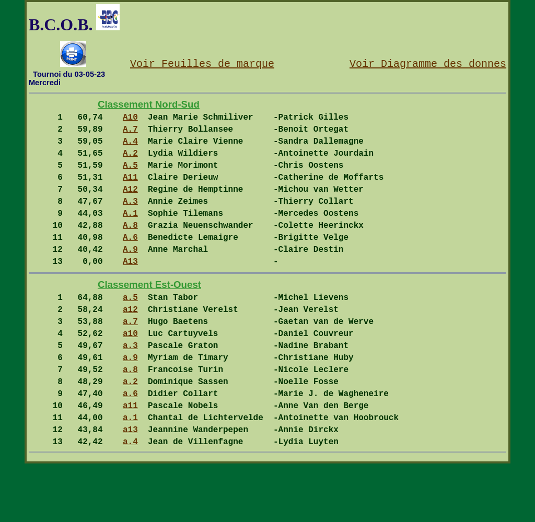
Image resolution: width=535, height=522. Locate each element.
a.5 (130, 330)
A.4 (130, 149)
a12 (130, 344)
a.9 (130, 401)
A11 (130, 191)
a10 (130, 372)
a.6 (130, 443)
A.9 (130, 276)
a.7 (130, 358)
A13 (130, 290)
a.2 (130, 429)
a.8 (130, 415)
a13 (130, 485)
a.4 (130, 499)
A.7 (130, 135)
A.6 (130, 262)
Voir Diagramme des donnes (428, 63)
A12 (130, 205)
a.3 (130, 386)
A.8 (130, 247)
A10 (130, 120)
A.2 (130, 163)
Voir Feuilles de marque (202, 63)
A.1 (130, 233)
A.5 (130, 177)
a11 (130, 457)
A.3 (130, 219)
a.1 (130, 471)
